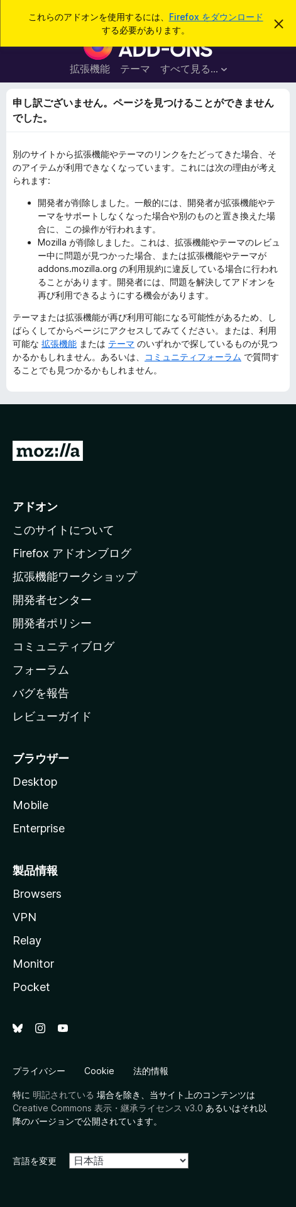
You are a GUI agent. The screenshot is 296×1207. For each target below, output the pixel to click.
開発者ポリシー (52, 623)
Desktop (35, 781)
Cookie (99, 1070)
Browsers (37, 893)
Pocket (31, 987)
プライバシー (39, 1070)
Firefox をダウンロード (216, 16)
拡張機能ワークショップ (75, 576)
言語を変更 (35, 1160)
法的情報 (150, 1070)
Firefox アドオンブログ (72, 553)
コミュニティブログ (63, 646)
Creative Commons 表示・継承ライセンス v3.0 (108, 1107)
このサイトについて (63, 529)
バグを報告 (41, 693)
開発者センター (52, 599)
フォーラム (41, 669)
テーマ (135, 68)
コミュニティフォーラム (193, 356)
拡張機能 (90, 68)
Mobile (30, 805)
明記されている (63, 1094)
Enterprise (39, 828)
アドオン (35, 506)
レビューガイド (52, 716)
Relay (27, 940)
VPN (24, 917)
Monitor (33, 963)
